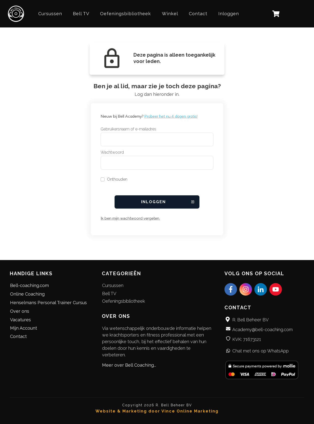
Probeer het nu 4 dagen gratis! (170, 116)
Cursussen (112, 285)
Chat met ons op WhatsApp (260, 350)
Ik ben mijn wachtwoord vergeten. (130, 218)
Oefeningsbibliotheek (123, 301)
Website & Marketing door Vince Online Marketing (157, 411)
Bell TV (109, 293)
